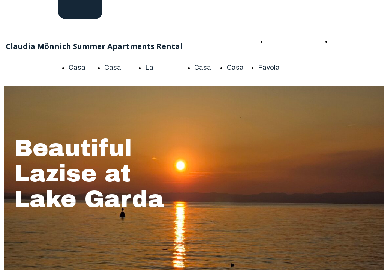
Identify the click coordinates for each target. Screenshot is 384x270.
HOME (276, 41)
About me (344, 41)
